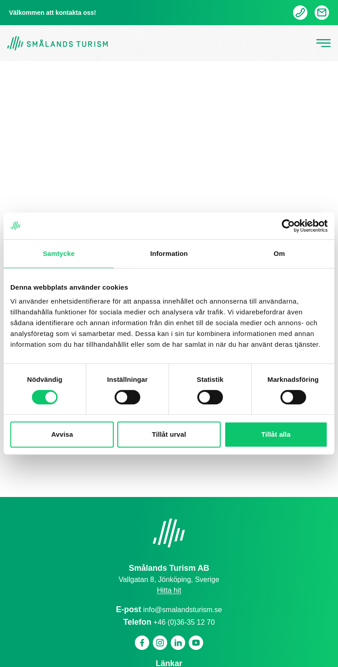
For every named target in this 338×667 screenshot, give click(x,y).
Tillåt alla (275, 434)
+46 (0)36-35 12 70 (184, 622)
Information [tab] (169, 253)
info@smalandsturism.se (182, 609)
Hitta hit (169, 590)
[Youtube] (196, 643)
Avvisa (62, 434)
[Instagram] (160, 643)
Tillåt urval (169, 434)
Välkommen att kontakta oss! (52, 12)
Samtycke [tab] (59, 253)
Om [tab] (279, 253)
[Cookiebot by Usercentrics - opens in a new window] (288, 226)
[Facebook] (142, 643)
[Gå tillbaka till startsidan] (57, 43)
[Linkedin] (178, 643)
